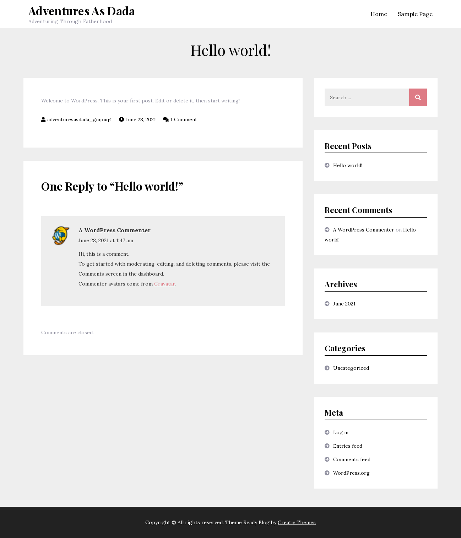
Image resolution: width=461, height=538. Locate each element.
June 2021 (344, 303)
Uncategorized (351, 368)
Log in (340, 432)
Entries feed (347, 446)
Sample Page (415, 13)
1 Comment (183, 119)
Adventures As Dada (81, 10)
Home (378, 13)
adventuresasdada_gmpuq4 (79, 119)
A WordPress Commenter (114, 230)
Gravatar (164, 284)
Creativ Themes (297, 522)
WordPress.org (351, 473)
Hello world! (347, 165)
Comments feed (351, 459)
